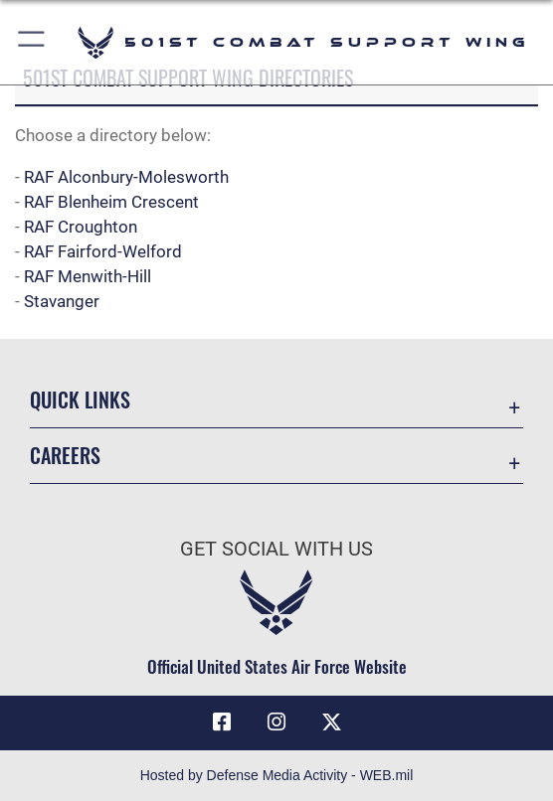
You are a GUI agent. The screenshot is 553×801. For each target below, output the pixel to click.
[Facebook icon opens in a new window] (222, 722)
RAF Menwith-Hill (87, 276)
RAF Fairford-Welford (103, 251)
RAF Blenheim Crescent (111, 202)
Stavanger (61, 301)
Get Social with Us (276, 549)
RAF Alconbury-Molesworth (126, 177)
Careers (65, 455)
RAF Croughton (80, 227)
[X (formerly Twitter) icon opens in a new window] (331, 722)
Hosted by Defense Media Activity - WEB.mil (277, 775)
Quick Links (80, 399)
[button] (32, 42)
